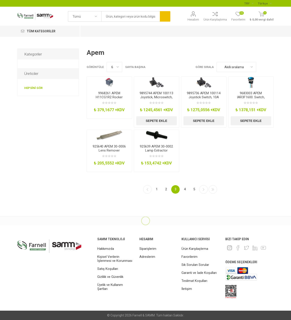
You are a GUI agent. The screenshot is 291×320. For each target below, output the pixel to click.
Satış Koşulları (107, 269)
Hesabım (193, 19)
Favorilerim (189, 257)
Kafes (261, 67)
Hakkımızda (105, 249)
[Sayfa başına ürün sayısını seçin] (114, 67)
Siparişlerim (147, 249)
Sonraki (203, 189)
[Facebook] (238, 247)
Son (213, 189)
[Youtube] (263, 247)
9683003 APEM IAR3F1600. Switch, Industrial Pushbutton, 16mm (251, 99)
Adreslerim (147, 257)
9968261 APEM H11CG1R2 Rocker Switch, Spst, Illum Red (109, 97)
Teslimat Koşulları (194, 281)
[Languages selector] (264, 3)
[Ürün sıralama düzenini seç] (236, 67)
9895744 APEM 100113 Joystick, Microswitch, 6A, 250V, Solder (156, 97)
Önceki (147, 189)
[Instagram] (229, 247)
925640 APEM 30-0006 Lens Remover (109, 148)
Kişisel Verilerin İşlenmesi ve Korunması (114, 259)
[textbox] (130, 16)
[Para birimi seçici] (248, 3)
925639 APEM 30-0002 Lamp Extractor (156, 148)
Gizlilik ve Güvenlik (110, 277)
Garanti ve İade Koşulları (199, 273)
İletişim (186, 289)
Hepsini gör (33, 88)
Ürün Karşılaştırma (215, 19)
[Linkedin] (254, 247)
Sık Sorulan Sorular (195, 265)
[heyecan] (246, 247)
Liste (270, 67)
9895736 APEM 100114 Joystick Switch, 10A (203, 95)
